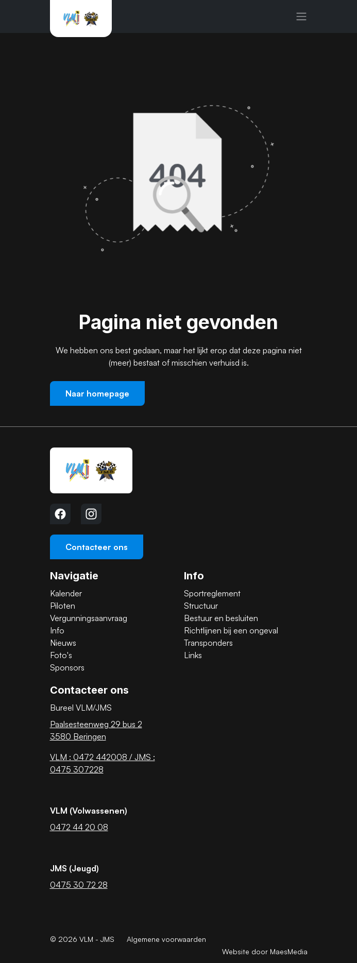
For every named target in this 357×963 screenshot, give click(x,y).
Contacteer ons (96, 547)
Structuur (201, 605)
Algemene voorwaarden (166, 939)
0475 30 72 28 (79, 885)
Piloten (62, 605)
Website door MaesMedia (265, 951)
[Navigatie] (301, 16)
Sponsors (67, 667)
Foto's (61, 655)
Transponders (208, 643)
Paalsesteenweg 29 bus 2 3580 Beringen (96, 730)
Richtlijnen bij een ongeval (231, 630)
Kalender (66, 593)
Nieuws (63, 643)
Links (193, 655)
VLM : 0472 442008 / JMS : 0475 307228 (102, 763)
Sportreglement (212, 593)
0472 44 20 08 (79, 827)
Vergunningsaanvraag (88, 618)
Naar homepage (97, 393)
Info (57, 630)
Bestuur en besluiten (221, 618)
